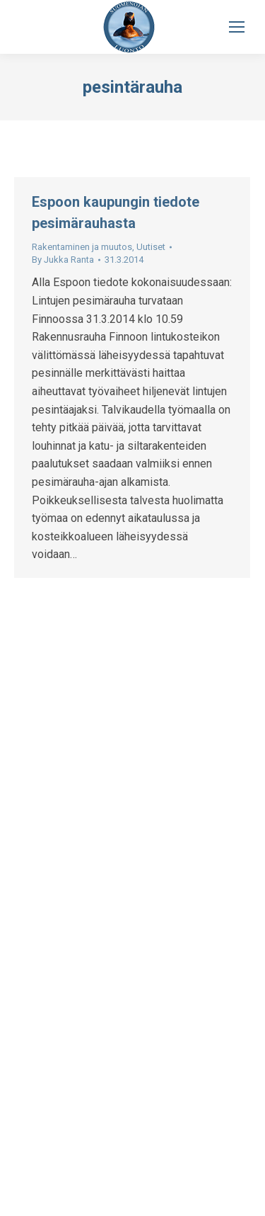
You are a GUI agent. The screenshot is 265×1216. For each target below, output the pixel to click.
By (63, 259)
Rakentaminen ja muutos (82, 247)
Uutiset (150, 247)
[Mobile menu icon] (237, 27)
